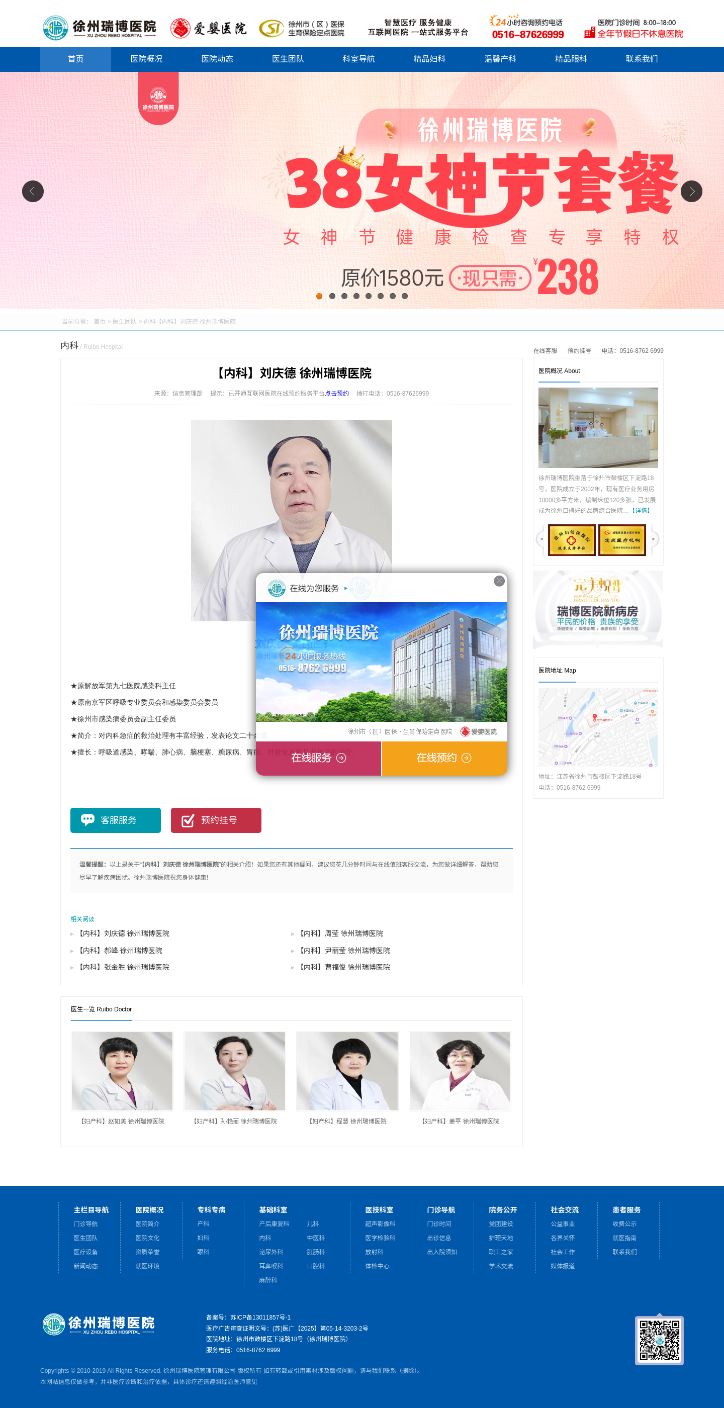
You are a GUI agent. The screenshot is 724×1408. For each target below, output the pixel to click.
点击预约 (337, 393)
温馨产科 (500, 59)
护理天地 (501, 1238)
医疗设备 (86, 1252)
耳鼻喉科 (271, 1266)
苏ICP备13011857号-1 (260, 1317)
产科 (204, 1224)
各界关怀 (563, 1238)
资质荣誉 (148, 1252)
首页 (75, 59)
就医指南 (625, 1238)
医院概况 (146, 59)
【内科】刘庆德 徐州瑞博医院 (122, 933)
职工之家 (501, 1252)
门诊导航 (86, 1224)
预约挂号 (580, 350)
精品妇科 (429, 59)
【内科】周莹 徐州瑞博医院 (340, 933)
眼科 (204, 1252)
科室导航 (359, 59)
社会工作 (563, 1252)
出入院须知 (442, 1252)
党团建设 (501, 1224)
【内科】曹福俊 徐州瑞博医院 (343, 967)
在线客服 (545, 350)
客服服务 (119, 820)
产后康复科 (274, 1224)
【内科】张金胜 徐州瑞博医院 (122, 967)
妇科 (204, 1238)
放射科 (375, 1252)
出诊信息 (439, 1238)
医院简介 (148, 1224)
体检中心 (378, 1266)
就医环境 (148, 1266)
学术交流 (501, 1266)
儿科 (313, 1224)
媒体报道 (563, 1266)
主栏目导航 (91, 1209)
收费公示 (625, 1224)
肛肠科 (316, 1252)
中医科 (316, 1238)
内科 (150, 321)
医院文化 (148, 1238)
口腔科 (316, 1266)
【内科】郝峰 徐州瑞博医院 (119, 951)
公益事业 (563, 1224)
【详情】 (641, 510)
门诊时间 (439, 1224)
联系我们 (642, 59)
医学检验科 (381, 1238)
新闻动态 (86, 1266)
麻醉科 (268, 1280)
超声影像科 (381, 1224)
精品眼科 (571, 59)
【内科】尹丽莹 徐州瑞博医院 (343, 951)
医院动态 (217, 59)
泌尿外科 (271, 1252)
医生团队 (288, 59)
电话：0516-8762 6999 (633, 350)
